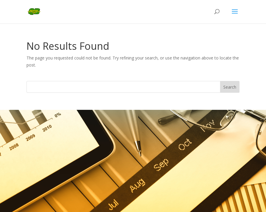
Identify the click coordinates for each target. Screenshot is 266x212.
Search (229, 87)
